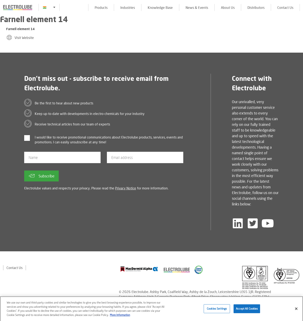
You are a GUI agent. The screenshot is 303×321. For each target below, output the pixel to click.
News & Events (197, 7)
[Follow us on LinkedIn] (238, 223)
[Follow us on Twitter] (253, 223)
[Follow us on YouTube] (268, 223)
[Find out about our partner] (139, 269)
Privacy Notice (125, 188)
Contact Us (285, 7)
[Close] (296, 310)
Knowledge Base (160, 7)
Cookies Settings (217, 310)
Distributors (255, 7)
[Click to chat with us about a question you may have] (297, 31)
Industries (127, 7)
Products (101, 7)
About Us (228, 7)
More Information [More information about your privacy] (120, 316)
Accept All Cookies (247, 310)
